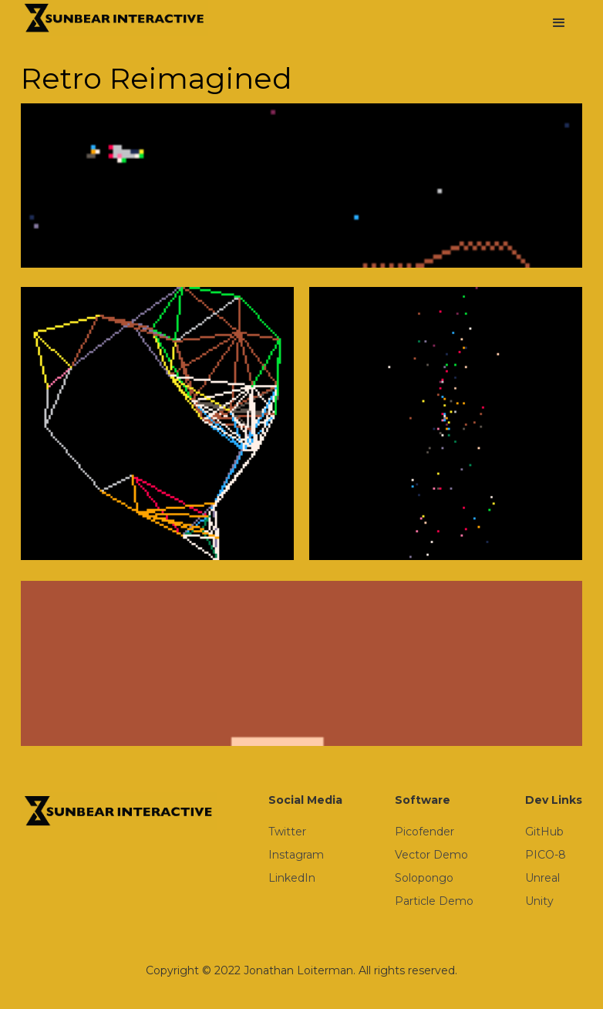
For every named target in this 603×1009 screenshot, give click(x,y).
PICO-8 (545, 855)
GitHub (544, 832)
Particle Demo (434, 901)
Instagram (296, 855)
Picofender (424, 832)
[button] (559, 23)
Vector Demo (431, 855)
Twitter (287, 832)
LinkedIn (291, 878)
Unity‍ (539, 901)
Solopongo (424, 878)
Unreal (542, 878)
